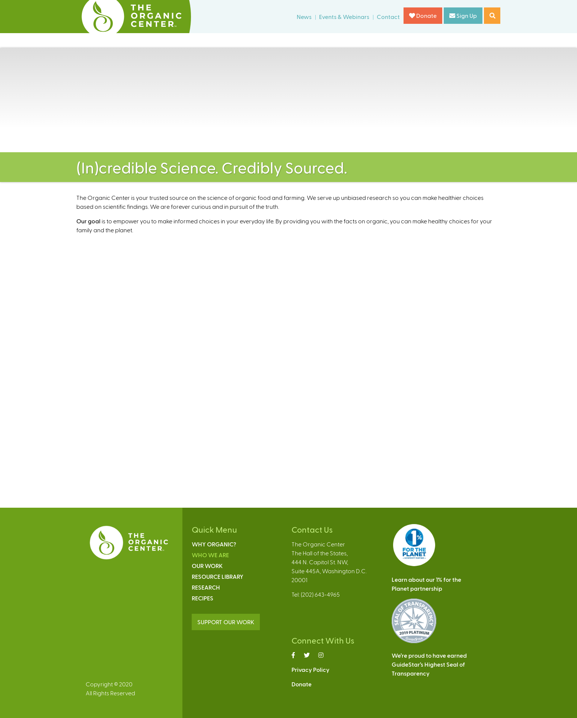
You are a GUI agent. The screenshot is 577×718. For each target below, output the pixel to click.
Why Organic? (214, 544)
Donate (423, 15)
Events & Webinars (344, 16)
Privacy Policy (310, 669)
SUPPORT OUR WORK (225, 621)
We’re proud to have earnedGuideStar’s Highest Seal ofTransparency (429, 664)
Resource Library (217, 576)
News (304, 16)
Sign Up (463, 15)
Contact (388, 16)
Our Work (207, 565)
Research (206, 587)
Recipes (202, 597)
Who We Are (210, 554)
